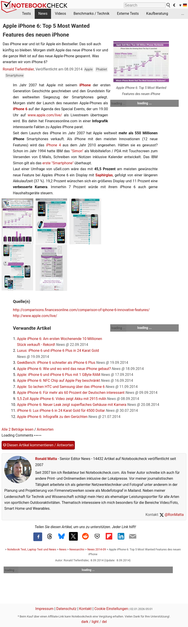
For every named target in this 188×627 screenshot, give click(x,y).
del (104, 622)
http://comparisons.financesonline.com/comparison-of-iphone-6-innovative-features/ (81, 310)
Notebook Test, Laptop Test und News (31, 549)
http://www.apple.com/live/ (35, 316)
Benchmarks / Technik (91, 13)
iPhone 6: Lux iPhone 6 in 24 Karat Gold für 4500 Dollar (61, 410)
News (42, 13)
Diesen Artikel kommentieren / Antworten (38, 445)
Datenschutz (66, 609)
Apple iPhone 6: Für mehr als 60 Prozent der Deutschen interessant (71, 392)
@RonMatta (172, 514)
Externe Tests (128, 13)
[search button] (168, 5)
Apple (88, 69)
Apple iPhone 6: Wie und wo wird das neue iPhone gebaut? (64, 369)
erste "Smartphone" (58, 163)
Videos (60, 13)
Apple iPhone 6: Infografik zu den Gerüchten (52, 417)
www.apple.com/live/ (45, 115)
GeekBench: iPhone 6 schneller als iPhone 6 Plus (56, 362)
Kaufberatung (157, 13)
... (182, 13)
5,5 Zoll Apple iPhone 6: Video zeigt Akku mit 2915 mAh (61, 399)
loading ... (118, 103)
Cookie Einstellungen (111, 609)
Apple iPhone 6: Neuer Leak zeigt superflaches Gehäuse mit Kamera (71, 404)
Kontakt (85, 609)
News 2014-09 (96, 549)
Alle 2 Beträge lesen (18, 429)
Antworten (45, 429)
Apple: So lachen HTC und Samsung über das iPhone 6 (61, 387)
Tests (26, 13)
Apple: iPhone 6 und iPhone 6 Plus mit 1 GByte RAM (58, 374)
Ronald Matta (46, 459)
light (95, 622)
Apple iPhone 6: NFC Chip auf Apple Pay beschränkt (58, 380)
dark (84, 622)
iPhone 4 (53, 145)
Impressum (44, 609)
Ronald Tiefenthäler (18, 69)
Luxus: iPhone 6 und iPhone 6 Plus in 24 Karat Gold (58, 350)
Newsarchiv (76, 549)
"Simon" (77, 151)
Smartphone (15, 75)
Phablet (101, 69)
